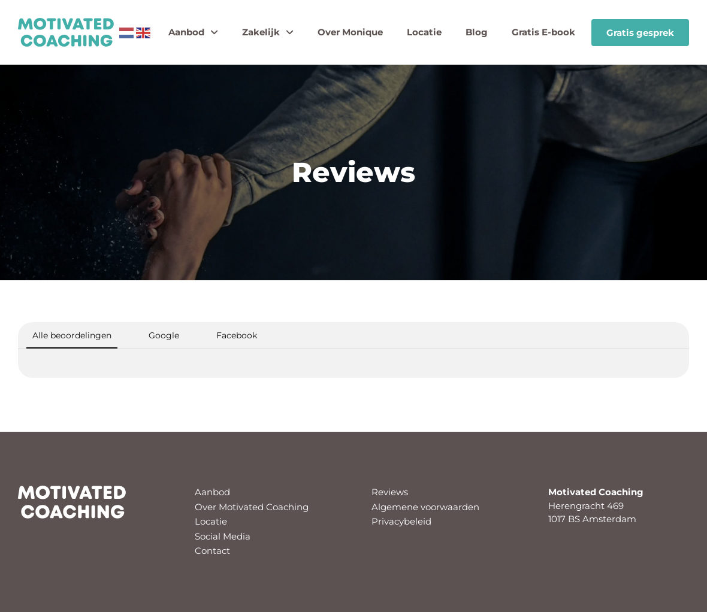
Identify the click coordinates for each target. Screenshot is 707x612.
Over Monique (350, 32)
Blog (477, 32)
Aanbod (193, 32)
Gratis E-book (543, 32)
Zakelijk (268, 32)
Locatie (424, 32)
